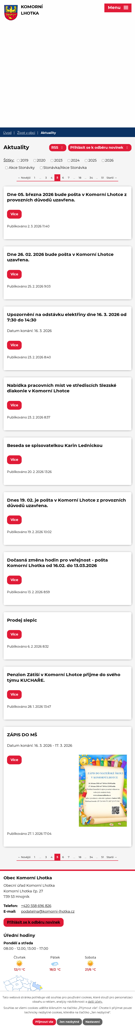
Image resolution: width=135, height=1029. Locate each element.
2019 (24, 160)
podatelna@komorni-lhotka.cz (48, 911)
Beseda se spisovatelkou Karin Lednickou (54, 445)
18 (80, 177)
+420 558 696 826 (36, 906)
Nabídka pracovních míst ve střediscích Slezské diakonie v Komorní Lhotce (61, 388)
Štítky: (9, 160)
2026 (109, 160)
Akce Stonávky (22, 168)
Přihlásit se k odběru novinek (100, 147)
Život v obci (26, 133)
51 (102, 177)
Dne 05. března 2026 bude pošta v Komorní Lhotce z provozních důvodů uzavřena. (67, 197)
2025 (92, 160)
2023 (58, 160)
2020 (41, 160)
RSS (57, 147)
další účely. (95, 1002)
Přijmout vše (44, 1022)
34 (91, 177)
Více (14, 214)
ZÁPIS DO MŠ (22, 734)
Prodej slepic (22, 620)
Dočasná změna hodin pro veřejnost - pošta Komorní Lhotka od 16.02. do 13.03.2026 (57, 562)
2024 (75, 160)
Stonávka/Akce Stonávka (65, 168)
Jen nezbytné (69, 1022)
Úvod (7, 133)
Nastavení (92, 1022)
